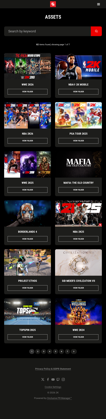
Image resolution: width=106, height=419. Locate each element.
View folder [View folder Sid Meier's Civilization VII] (78, 288)
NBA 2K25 (78, 231)
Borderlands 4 (27, 231)
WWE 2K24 (78, 330)
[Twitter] (42, 379)
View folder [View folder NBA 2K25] (78, 239)
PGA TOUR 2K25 (79, 133)
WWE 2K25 (28, 182)
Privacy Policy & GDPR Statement (53, 369)
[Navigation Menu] (98, 4)
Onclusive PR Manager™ (59, 398)
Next (74, 351)
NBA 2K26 (27, 133)
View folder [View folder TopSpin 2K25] (27, 337)
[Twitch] (58, 379)
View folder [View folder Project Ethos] (27, 288)
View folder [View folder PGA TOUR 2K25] (78, 141)
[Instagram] (63, 379)
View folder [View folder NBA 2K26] (27, 141)
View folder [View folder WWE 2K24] (78, 337)
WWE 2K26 (28, 84)
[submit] (96, 31)
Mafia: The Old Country (78, 182)
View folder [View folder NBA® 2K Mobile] (78, 91)
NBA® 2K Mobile (78, 84)
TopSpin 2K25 (27, 330)
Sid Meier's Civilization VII (78, 280)
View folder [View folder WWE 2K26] (27, 91)
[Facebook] (47, 379)
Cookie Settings (53, 387)
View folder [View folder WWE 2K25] (27, 190)
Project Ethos (27, 280)
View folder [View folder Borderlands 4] (27, 239)
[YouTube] (53, 379)
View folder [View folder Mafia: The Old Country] (78, 190)
